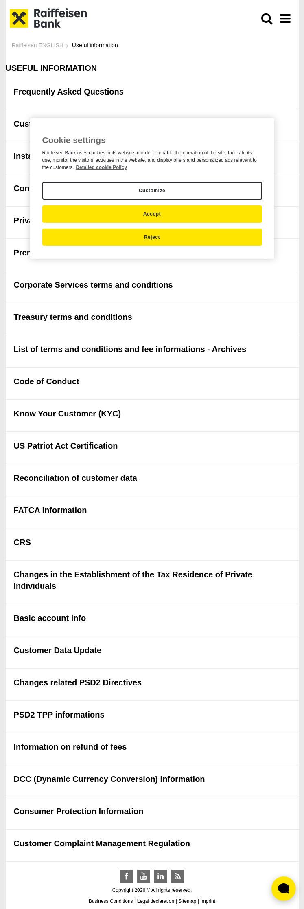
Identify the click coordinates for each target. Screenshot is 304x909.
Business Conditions (111, 901)
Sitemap (187, 901)
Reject (152, 237)
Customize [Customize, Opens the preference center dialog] (152, 191)
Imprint (207, 901)
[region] (152, 188)
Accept (152, 214)
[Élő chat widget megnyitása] (283, 888)
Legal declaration (155, 901)
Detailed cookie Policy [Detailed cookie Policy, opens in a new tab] (101, 167)
